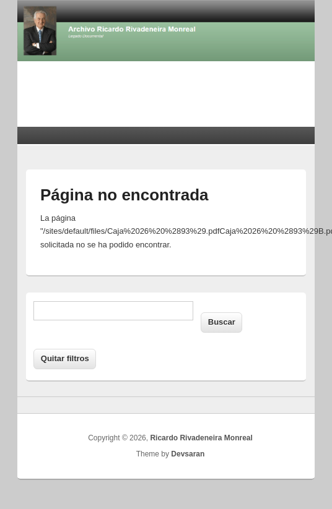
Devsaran (187, 454)
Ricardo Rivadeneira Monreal (201, 438)
